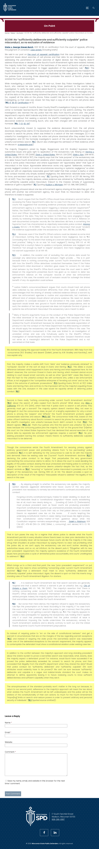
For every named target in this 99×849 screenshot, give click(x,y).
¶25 (14, 255)
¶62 (80, 433)
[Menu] (87, 8)
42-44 (26, 123)
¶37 (20, 453)
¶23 (13, 199)
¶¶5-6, (8, 102)
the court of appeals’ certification (44, 54)
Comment (10, 752)
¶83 (9, 639)
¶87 (13, 583)
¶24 (14, 234)
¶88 (13, 604)
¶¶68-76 (26, 425)
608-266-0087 (58, 819)
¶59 (84, 422)
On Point (19, 33)
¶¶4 (16, 123)
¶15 (33, 141)
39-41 (14, 102)
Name (8, 722)
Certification (23, 102)
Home (7, 33)
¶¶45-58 (46, 416)
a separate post (25, 144)
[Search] (94, 8)
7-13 (21, 123)
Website (8, 742)
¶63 (30, 700)
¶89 (13, 484)
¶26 (86, 68)
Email (8, 732)
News (13, 33)
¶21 (35, 184)
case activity (36, 50)
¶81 (17, 391)
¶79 (55, 383)
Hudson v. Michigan (54, 184)
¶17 (48, 176)
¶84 (27, 469)
